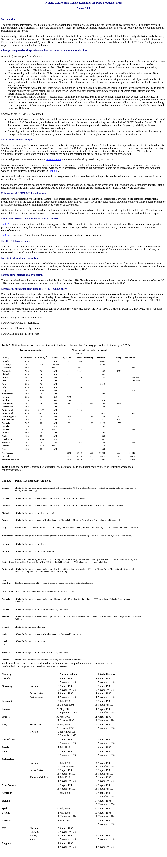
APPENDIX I (53, 159)
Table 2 (5, 224)
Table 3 (5, 235)
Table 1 (53, 170)
